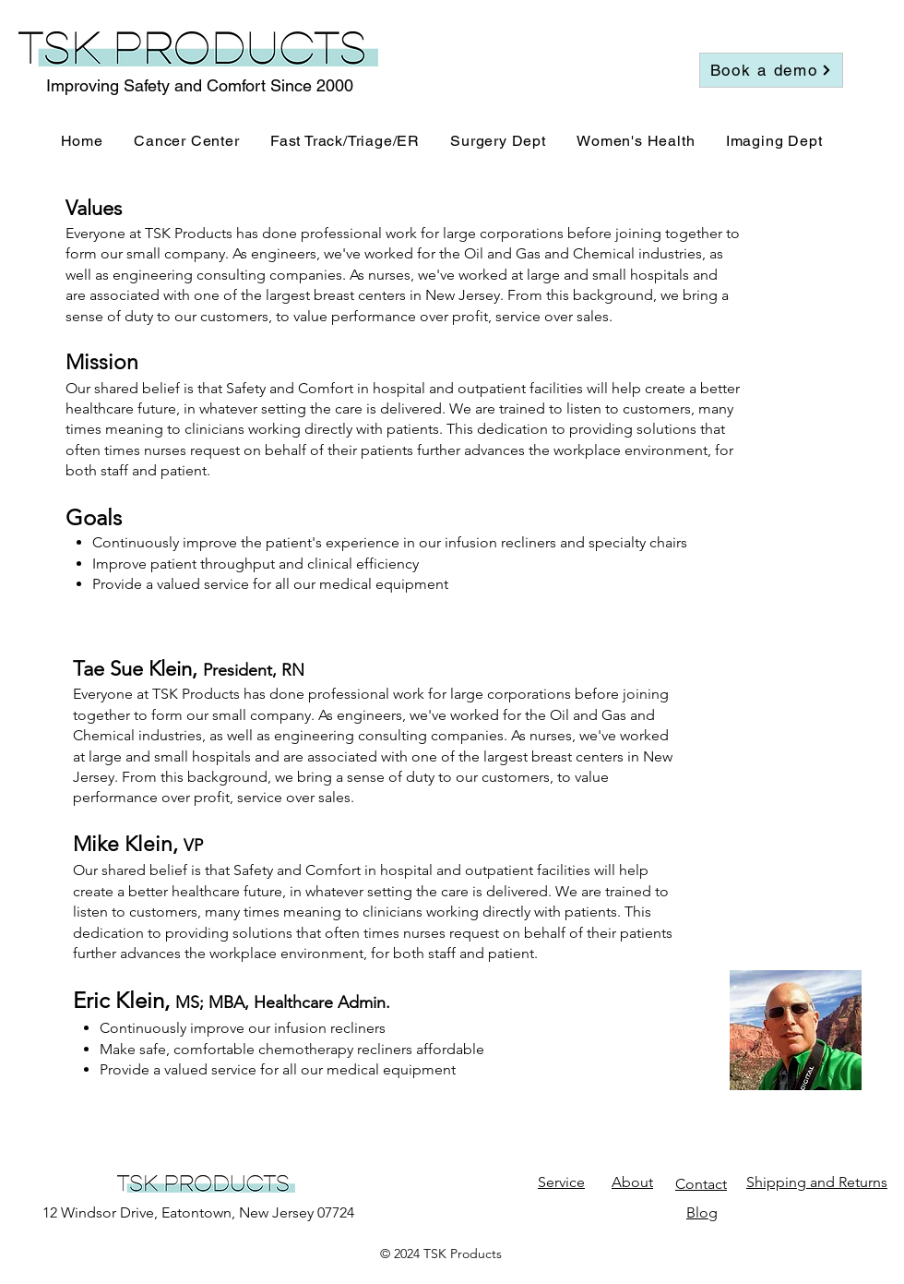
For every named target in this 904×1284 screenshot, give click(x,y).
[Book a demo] (771, 70)
